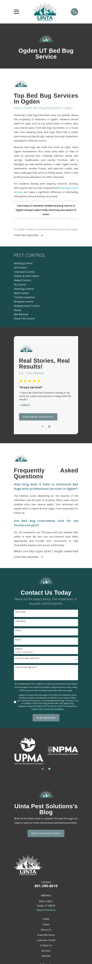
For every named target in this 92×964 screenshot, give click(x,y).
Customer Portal (46, 940)
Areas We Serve (46, 935)
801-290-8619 (46, 886)
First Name (20, 612)
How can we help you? (26, 667)
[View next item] (49, 426)
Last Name (20, 622)
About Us (46, 930)
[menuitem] (46, 263)
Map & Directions (46, 910)
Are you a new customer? (27, 658)
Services (45, 951)
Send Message (46, 718)
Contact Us (46, 946)
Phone (18, 631)
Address (19, 649)
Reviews (46, 956)
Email (17, 640)
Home (46, 925)
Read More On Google (38, 417)
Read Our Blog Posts (45, 834)
